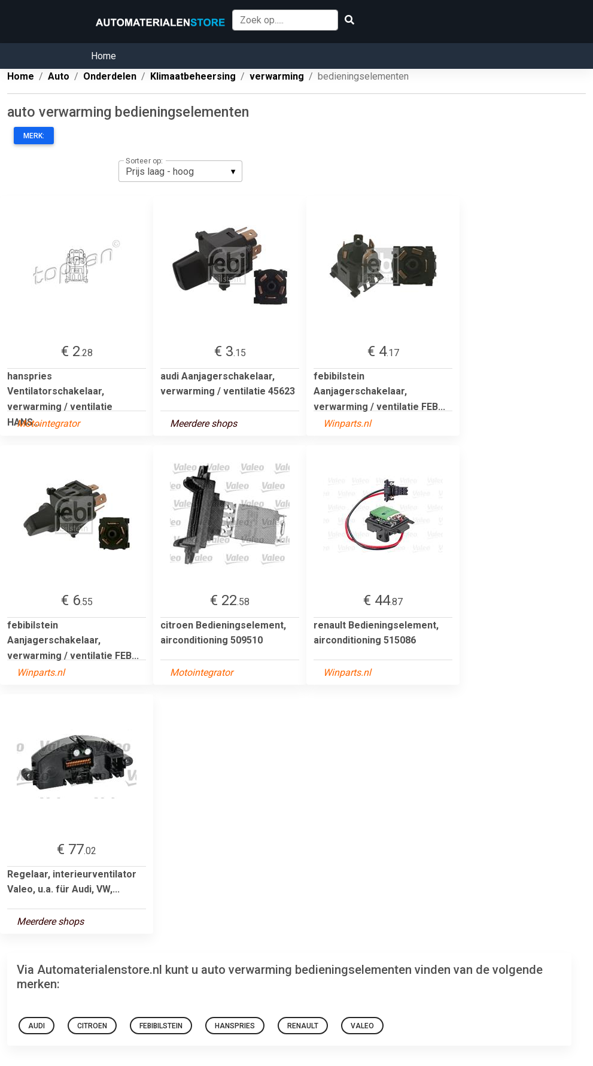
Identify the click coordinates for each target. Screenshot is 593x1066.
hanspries (235, 1026)
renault (302, 1026)
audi (36, 1026)
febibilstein (161, 1026)
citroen (92, 1026)
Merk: (33, 136)
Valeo (362, 1026)
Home (103, 56)
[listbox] (180, 171)
